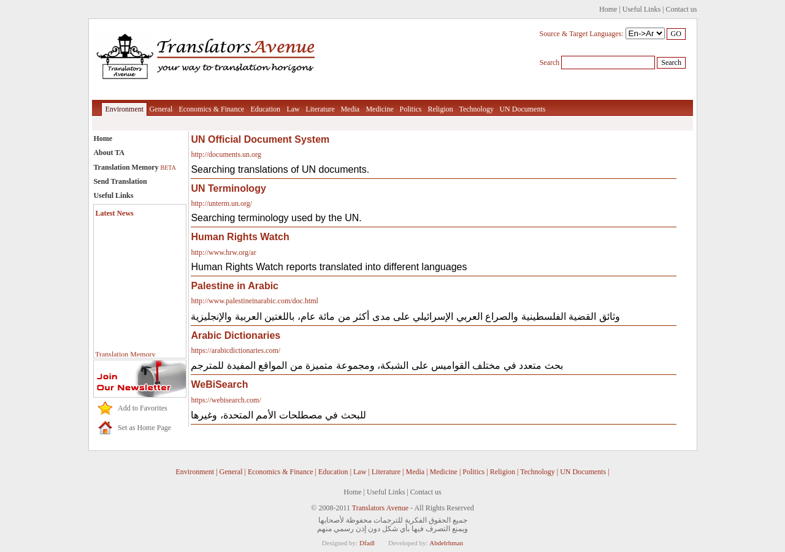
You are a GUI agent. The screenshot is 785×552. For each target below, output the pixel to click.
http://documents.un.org (226, 154)
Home (608, 9)
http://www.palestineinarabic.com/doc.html (254, 301)
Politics (410, 109)
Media (349, 109)
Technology (476, 109)
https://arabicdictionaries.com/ (235, 350)
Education (265, 109)
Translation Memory (134, 167)
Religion (440, 109)
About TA (108, 152)
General (160, 109)
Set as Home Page (144, 427)
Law (292, 109)
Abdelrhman (446, 542)
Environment (124, 109)
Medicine (379, 109)
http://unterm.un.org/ (221, 203)
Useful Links (641, 9)
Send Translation (120, 181)
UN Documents (522, 109)
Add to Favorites (142, 408)
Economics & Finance (211, 109)
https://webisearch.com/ (226, 400)
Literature (319, 109)
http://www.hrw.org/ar (223, 252)
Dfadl (367, 542)
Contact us (681, 9)
